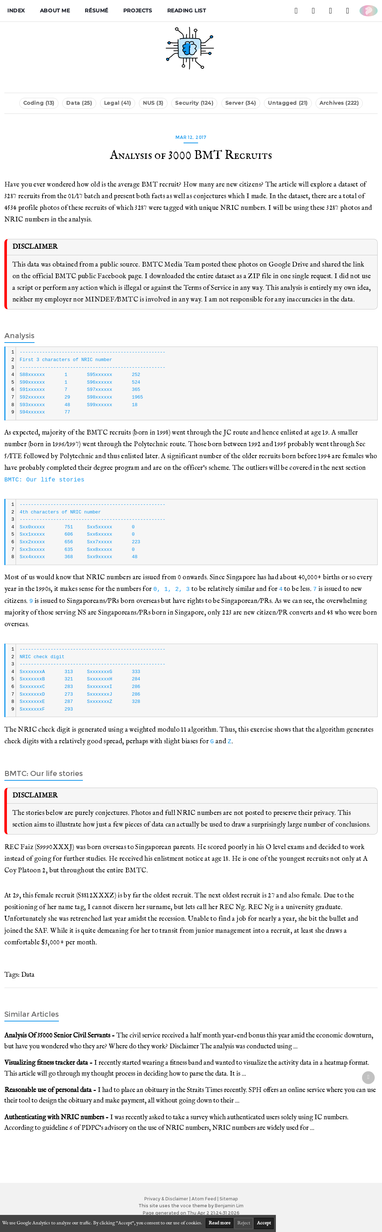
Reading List (186, 10)
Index (16, 10)
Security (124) (194, 103)
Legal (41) (117, 103)
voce (185, 1205)
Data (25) (79, 103)
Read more (219, 1223)
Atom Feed (204, 1198)
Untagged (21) (287, 103)
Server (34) (240, 103)
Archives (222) (339, 103)
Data (28, 975)
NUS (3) (153, 103)
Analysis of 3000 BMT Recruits (191, 155)
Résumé (96, 10)
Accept (264, 1223)
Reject (243, 1223)
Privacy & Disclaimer (166, 1198)
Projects (137, 10)
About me (55, 10)
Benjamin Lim (229, 1205)
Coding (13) (39, 103)
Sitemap (229, 1198)
